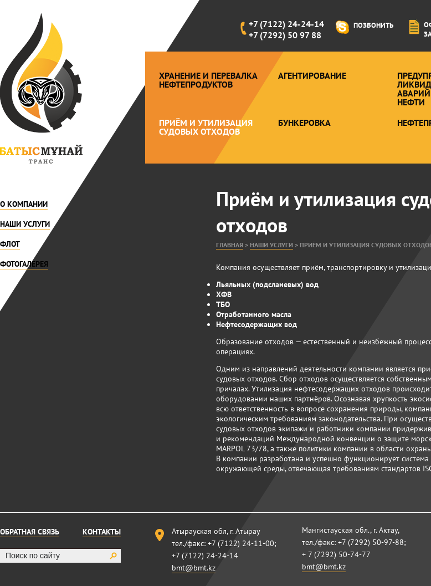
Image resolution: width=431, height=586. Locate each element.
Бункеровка (304, 122)
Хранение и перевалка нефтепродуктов (208, 80)
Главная (229, 245)
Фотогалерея (24, 264)
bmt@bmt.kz (194, 568)
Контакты (102, 532)
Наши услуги (25, 224)
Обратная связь (29, 532)
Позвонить (373, 25)
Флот (10, 244)
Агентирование (312, 75)
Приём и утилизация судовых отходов (206, 127)
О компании (24, 204)
